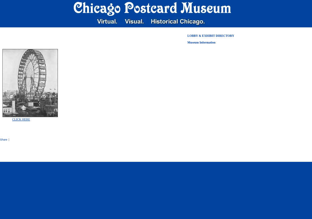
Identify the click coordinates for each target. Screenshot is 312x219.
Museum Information (201, 42)
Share (3, 139)
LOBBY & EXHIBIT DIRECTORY (210, 35)
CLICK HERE (21, 119)
